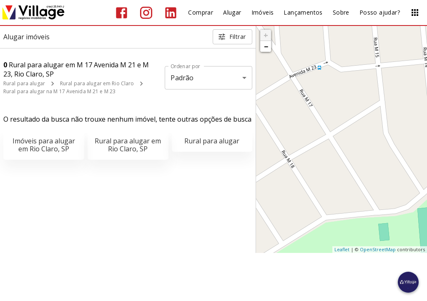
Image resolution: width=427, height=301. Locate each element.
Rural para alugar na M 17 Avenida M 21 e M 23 (59, 91)
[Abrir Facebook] (121, 12)
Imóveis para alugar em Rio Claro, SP (44, 144)
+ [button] (266, 35)
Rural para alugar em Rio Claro (97, 83)
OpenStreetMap (378, 249)
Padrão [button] (182, 77)
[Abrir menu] (415, 13)
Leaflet (341, 249)
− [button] (266, 46)
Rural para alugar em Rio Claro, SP (128, 144)
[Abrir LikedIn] (170, 12)
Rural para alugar (24, 83)
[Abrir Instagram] (146, 12)
